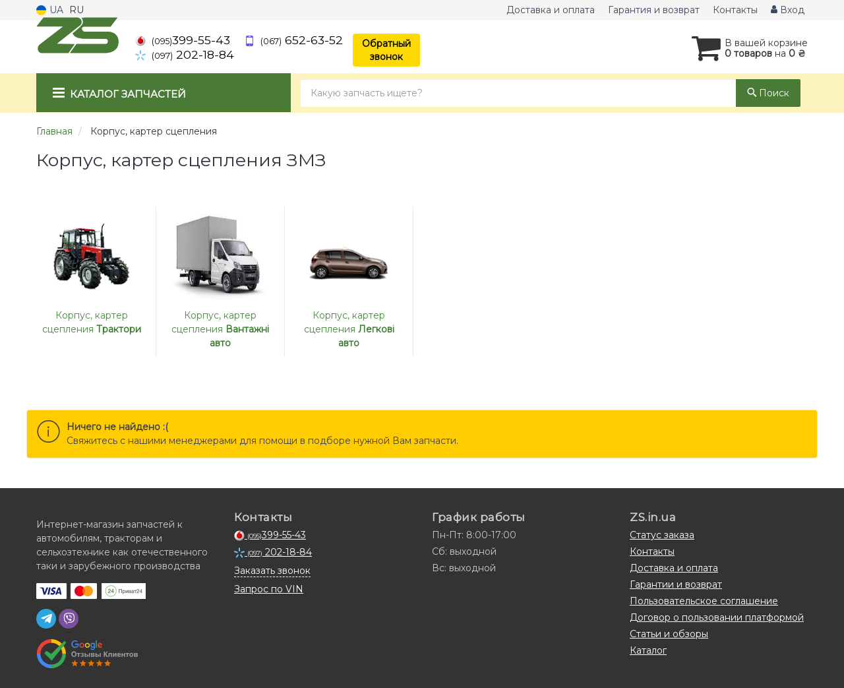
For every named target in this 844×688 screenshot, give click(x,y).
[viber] (68, 619)
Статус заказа (662, 535)
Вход (787, 10)
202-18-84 (184, 54)
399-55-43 (182, 40)
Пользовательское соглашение (704, 601)
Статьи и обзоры (669, 634)
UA (49, 10)
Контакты (735, 10)
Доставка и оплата (550, 10)
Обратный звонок (386, 50)
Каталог (648, 650)
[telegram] (46, 619)
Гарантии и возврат (676, 584)
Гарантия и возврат (654, 10)
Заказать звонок (272, 571)
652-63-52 (293, 40)
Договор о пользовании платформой (717, 617)
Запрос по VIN (268, 589)
